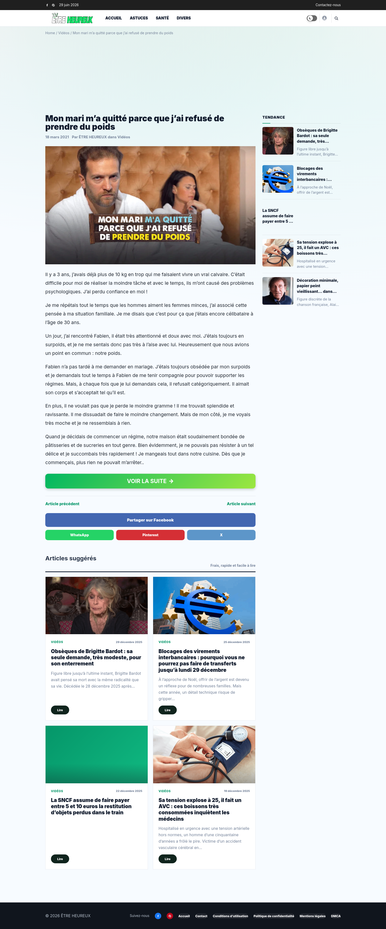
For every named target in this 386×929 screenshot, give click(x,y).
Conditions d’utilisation (230, 916)
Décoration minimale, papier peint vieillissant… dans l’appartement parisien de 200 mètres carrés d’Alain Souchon (317, 286)
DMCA (336, 916)
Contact (201, 916)
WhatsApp (79, 535)
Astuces (139, 18)
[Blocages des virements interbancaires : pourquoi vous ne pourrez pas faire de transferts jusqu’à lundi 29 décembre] (204, 605)
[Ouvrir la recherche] (336, 18)
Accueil (113, 18)
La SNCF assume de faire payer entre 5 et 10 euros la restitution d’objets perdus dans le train (91, 806)
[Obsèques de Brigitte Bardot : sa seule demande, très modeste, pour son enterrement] (97, 605)
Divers (184, 18)
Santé (162, 18)
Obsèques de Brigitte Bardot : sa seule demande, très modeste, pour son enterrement (96, 657)
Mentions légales (312, 916)
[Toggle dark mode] (312, 18)
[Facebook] (47, 5)
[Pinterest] (53, 5)
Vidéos (63, 33)
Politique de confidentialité (274, 916)
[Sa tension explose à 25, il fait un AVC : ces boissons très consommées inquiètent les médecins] (204, 754)
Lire (60, 710)
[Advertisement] (193, 72)
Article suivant (241, 503)
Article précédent (62, 503)
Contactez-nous (328, 5)
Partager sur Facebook (150, 520)
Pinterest (151, 535)
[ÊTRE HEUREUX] (324, 18)
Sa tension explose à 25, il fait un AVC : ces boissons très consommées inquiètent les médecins (200, 809)
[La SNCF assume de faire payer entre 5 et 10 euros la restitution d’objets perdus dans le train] (97, 754)
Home (50, 33)
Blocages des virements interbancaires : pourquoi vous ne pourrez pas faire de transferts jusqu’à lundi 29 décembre (202, 660)
